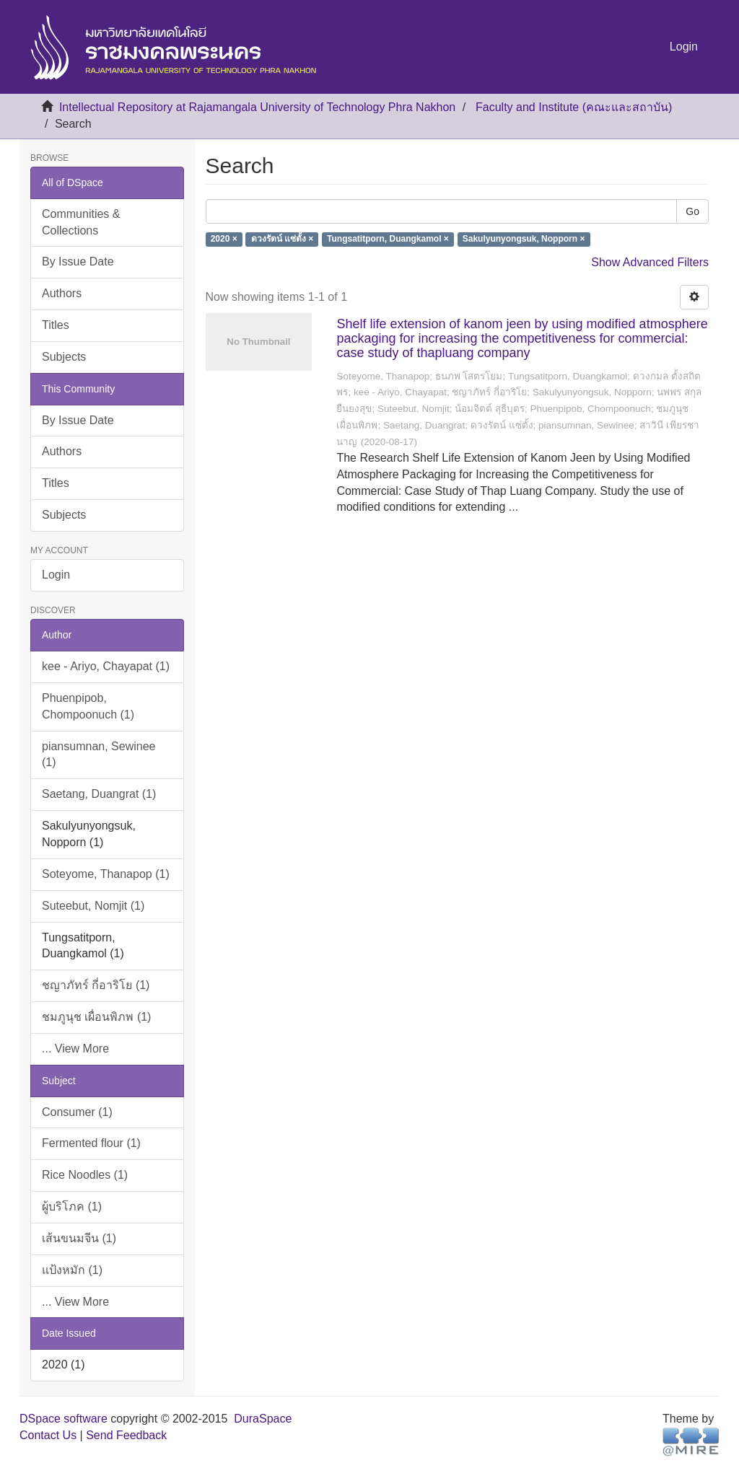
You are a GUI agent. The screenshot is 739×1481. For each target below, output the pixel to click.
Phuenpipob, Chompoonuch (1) (88, 706)
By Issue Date (78, 261)
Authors (62, 293)
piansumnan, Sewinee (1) (98, 754)
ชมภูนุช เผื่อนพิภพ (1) (96, 1017)
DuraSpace (263, 1418)
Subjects (64, 357)
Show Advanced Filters (650, 262)
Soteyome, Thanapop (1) (106, 874)
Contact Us (47, 1435)
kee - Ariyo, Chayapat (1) (106, 666)
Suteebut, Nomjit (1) (93, 906)
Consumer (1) (77, 1112)
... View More (75, 1048)
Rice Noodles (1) (85, 1175)
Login (56, 574)
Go (692, 211)
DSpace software (63, 1418)
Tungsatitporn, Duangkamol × (388, 239)
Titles (55, 325)
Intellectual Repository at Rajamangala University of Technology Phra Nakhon (257, 107)
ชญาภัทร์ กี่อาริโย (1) (95, 985)
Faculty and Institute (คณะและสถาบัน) (574, 107)
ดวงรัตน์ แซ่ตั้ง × (282, 239)
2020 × (224, 239)
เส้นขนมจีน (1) (79, 1238)
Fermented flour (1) (91, 1143)
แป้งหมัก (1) (72, 1270)
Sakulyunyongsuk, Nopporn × (524, 239)
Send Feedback (126, 1435)
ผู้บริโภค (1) (72, 1206)
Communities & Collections (81, 222)
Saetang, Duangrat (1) (99, 794)
